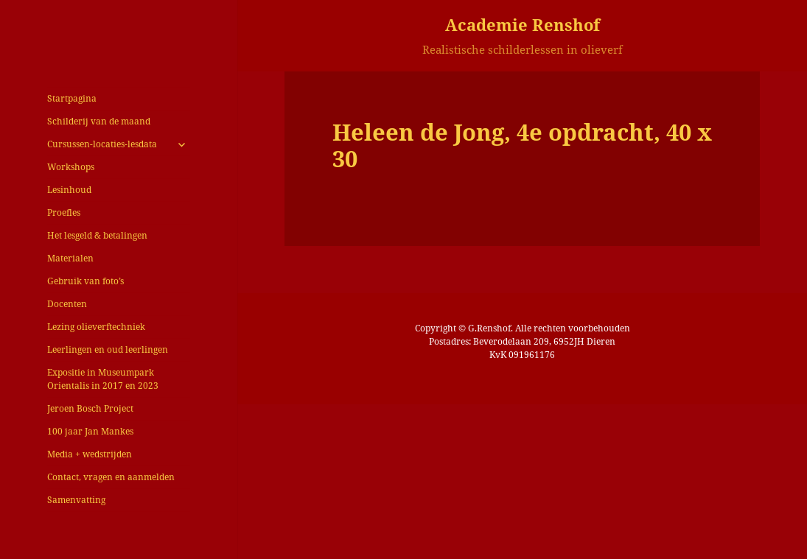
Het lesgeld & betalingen (97, 235)
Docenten (67, 304)
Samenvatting (76, 499)
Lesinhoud (69, 189)
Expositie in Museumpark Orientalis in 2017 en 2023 (102, 379)
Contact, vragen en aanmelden (111, 477)
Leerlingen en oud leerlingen (107, 349)
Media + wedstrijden (89, 454)
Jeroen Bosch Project (90, 408)
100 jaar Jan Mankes (90, 431)
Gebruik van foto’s (85, 281)
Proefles (63, 212)
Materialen (70, 258)
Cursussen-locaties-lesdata (102, 144)
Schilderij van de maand (98, 121)
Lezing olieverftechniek (96, 326)
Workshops (70, 167)
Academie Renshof (522, 24)
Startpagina (72, 98)
